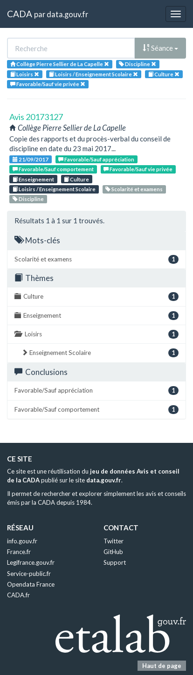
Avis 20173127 (36, 117)
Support (114, 562)
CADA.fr (18, 595)
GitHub (113, 551)
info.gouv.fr (22, 541)
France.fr (19, 551)
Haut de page (161, 665)
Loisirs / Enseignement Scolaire (54, 189)
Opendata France (31, 584)
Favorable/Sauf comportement (53, 169)
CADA (19, 13)
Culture (76, 179)
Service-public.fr (29, 573)
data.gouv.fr (67, 14)
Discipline (28, 199)
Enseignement (33, 179)
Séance (160, 48)
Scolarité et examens (134, 189)
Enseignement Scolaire (100, 352)
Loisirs (96, 334)
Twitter (113, 541)
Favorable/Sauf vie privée (137, 169)
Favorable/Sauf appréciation (96, 159)
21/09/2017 (30, 159)
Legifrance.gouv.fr (31, 562)
